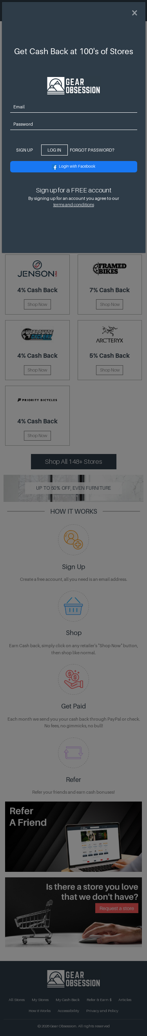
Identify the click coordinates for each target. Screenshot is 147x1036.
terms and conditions (73, 204)
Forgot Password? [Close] (92, 150)
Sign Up (24, 150)
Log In (54, 150)
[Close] (134, 13)
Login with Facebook (73, 167)
